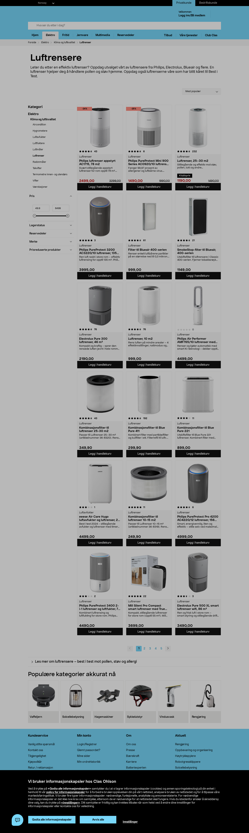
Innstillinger (130, 822)
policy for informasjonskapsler (65, 792)
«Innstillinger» (70, 802)
